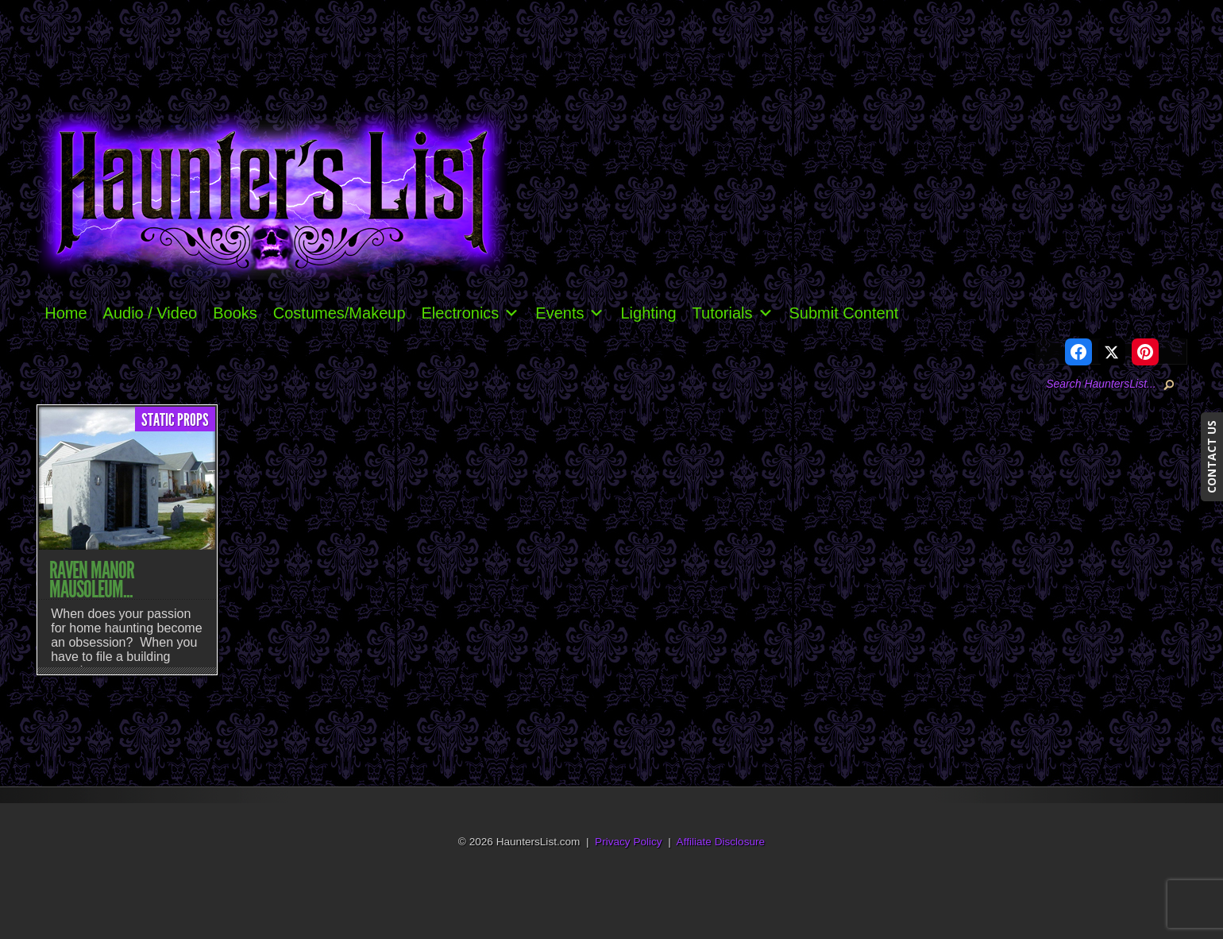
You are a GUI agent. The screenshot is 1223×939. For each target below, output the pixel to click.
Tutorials (733, 313)
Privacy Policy (628, 842)
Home (65, 313)
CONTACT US (1211, 456)
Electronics (471, 313)
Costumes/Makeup (339, 313)
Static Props (175, 420)
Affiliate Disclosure (721, 842)
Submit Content (844, 313)
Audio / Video (150, 313)
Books (235, 313)
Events (569, 313)
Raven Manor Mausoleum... (91, 580)
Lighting (648, 313)
